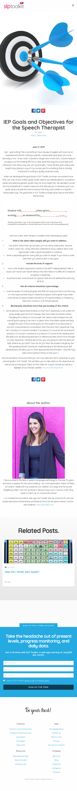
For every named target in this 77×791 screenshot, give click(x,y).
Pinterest (56, 772)
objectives (41, 135)
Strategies (20, 741)
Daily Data (20, 745)
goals (33, 135)
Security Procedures (56, 745)
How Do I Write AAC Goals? (22, 572)
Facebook (56, 764)
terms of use (30, 680)
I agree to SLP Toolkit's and (27, 681)
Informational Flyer (21, 756)
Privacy (56, 741)
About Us (56, 756)
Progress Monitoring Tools (20, 733)
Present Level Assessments (20, 729)
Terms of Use (56, 737)
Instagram (56, 768)
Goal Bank (20, 737)
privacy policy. (43, 680)
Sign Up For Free (38, 687)
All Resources (20, 764)
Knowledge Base (56, 729)
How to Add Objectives (52, 367)
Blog (56, 760)
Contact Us (56, 733)
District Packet (21, 760)
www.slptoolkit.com (45, 504)
